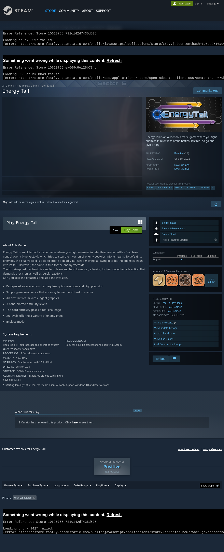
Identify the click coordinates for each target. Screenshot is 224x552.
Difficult (178, 192)
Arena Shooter (164, 192)
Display (119, 495)
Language (60, 495)
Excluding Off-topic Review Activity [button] (63, 508)
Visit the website (165, 327)
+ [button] (212, 192)
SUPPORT (103, 11)
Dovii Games (181, 169)
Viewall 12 (211, 285)
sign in (198, 3)
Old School (191, 192)
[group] (112, 511)
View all (137, 415)
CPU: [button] (179, 508)
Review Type (11, 495)
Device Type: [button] (10, 513)
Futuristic (204, 192)
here (75, 427)
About (87, 11)
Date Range (81, 495)
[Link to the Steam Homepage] (21, 14)
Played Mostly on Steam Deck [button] (124, 508)
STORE (50, 11)
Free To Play (169, 307)
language (211, 3)
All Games (8, 90)
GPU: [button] (193, 508)
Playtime (101, 495)
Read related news (165, 338)
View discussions (163, 343)
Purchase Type (36, 495)
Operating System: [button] (158, 508)
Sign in (7, 207)
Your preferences (212, 454)
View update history (165, 332)
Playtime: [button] (95, 508)
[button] (16, 508)
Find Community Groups (168, 349)
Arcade (150, 192)
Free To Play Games (27, 90)
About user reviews (188, 454)
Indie (180, 307)
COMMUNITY (69, 11)
